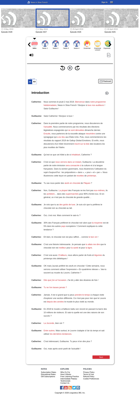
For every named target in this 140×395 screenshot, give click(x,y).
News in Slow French (32, 2)
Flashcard (107, 81)
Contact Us (64, 383)
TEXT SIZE (32, 78)
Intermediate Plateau (68, 379)
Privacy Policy (89, 372)
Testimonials (65, 381)
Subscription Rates (48, 372)
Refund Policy (88, 376)
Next (101, 357)
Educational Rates (48, 374)
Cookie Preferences (91, 379)
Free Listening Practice (69, 376)
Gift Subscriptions (48, 376)
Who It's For (65, 372)
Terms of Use (88, 374)
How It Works (65, 374)
